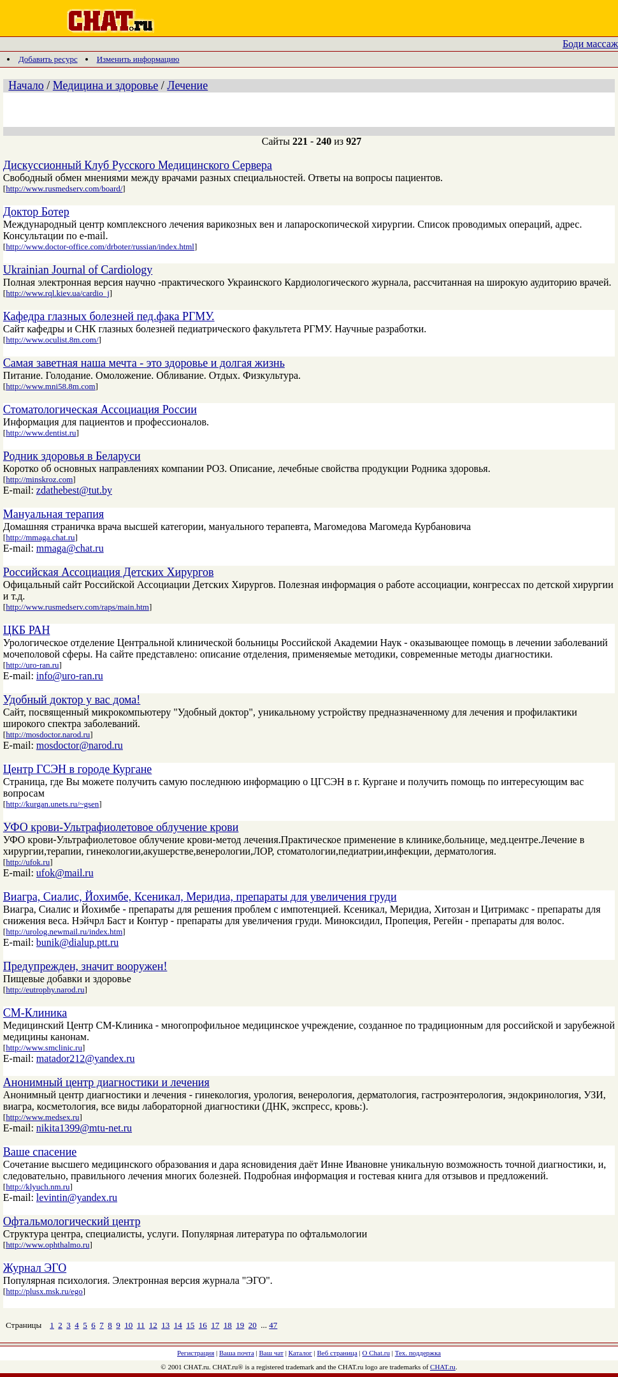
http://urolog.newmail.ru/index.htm (64, 931)
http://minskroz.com (39, 479)
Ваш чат (271, 1353)
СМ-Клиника (35, 1012)
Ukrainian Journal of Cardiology (77, 269)
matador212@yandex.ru (85, 1058)
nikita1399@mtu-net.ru (84, 1128)
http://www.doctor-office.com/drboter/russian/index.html (100, 246)
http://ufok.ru (28, 862)
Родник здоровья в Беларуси (72, 456)
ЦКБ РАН (26, 630)
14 (178, 1325)
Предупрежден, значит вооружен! (85, 966)
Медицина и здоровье (105, 85)
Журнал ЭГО (34, 1268)
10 (128, 1325)
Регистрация (195, 1353)
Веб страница (337, 1353)
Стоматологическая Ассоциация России (100, 409)
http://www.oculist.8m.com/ (52, 339)
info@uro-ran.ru (69, 675)
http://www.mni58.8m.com (50, 386)
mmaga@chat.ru (70, 548)
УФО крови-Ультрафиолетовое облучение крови (121, 827)
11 (141, 1325)
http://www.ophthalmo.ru (47, 1244)
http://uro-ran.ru (32, 665)
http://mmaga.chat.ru (40, 537)
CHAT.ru (443, 1367)
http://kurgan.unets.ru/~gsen (52, 804)
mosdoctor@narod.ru (79, 745)
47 (273, 1325)
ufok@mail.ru (65, 872)
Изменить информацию (138, 59)
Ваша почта (236, 1353)
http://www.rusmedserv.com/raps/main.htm (77, 607)
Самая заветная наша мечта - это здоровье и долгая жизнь (144, 363)
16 (203, 1325)
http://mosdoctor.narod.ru (48, 734)
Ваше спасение (39, 1151)
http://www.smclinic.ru (44, 1047)
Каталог (300, 1353)
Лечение (187, 85)
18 (228, 1325)
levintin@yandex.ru (76, 1197)
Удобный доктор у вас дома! (72, 699)
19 (240, 1325)
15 (190, 1325)
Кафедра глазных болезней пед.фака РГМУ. (109, 316)
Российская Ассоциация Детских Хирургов (108, 572)
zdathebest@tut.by (74, 490)
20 (252, 1325)
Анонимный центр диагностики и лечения (106, 1082)
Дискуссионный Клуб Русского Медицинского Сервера (137, 165)
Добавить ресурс (48, 59)
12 (153, 1325)
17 (215, 1325)
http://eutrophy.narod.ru (45, 989)
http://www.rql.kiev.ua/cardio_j (58, 293)
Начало (25, 85)
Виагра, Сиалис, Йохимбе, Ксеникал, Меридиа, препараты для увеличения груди (200, 896)
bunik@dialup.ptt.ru (77, 942)
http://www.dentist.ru (41, 433)
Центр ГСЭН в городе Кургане (77, 769)
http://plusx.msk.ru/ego (44, 1291)
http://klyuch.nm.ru (37, 1186)
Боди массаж (590, 43)
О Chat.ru (376, 1353)
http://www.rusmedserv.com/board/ (64, 188)
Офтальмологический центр (72, 1221)
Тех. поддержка (418, 1353)
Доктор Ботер (36, 211)
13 (165, 1325)
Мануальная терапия (53, 514)
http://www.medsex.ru (42, 1117)
